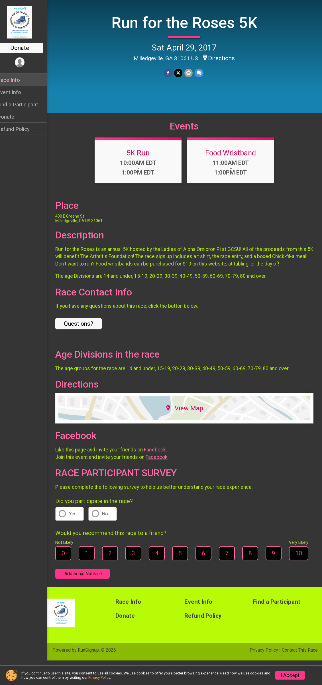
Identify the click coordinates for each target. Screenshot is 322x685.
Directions (225, 57)
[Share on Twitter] (182, 72)
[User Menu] (27, 62)
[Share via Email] (192, 72)
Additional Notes (88, 583)
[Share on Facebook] (172, 72)
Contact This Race (300, 660)
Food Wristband (234, 163)
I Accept (290, 675)
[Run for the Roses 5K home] (27, 22)
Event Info (16, 92)
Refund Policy (21, 129)
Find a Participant (25, 105)
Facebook (162, 460)
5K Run (141, 163)
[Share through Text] (202, 72)
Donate (27, 47)
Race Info (16, 80)
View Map (188, 418)
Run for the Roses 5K (188, 22)
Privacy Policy (264, 660)
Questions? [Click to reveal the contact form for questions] (86, 333)
